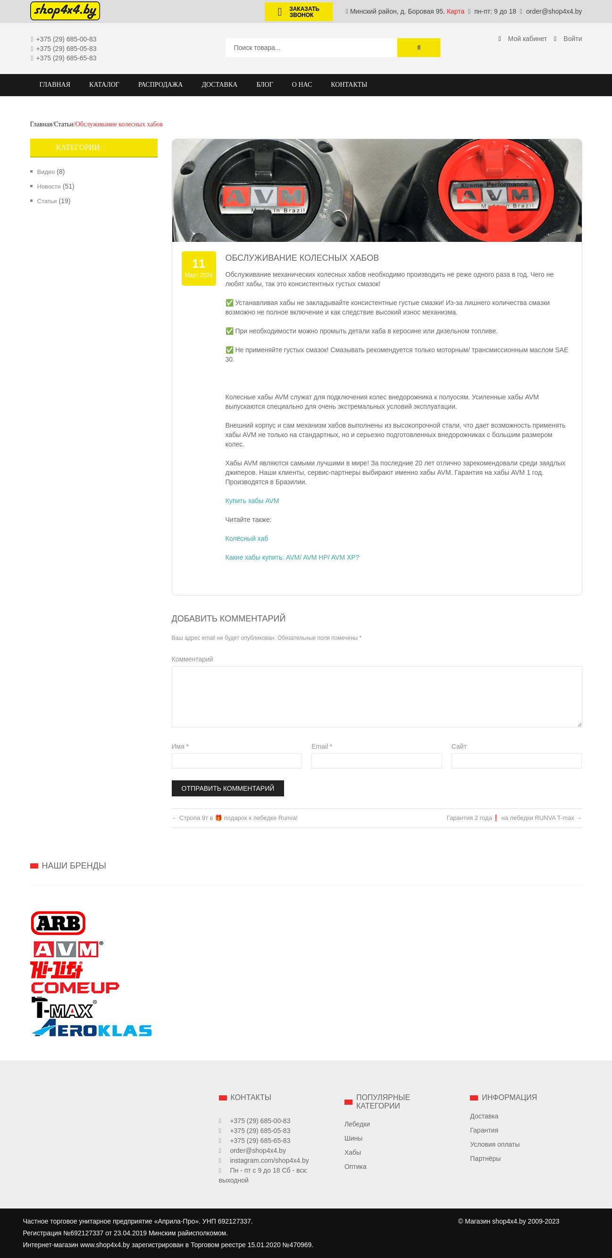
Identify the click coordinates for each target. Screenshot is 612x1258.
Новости (49, 186)
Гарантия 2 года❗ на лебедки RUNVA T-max (514, 817)
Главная (41, 124)
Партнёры (485, 1158)
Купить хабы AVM (252, 501)
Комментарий (192, 659)
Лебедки (357, 1124)
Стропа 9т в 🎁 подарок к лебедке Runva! (235, 817)
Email (321, 746)
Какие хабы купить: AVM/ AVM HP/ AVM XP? (293, 557)
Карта (455, 11)
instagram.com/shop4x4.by (269, 1160)
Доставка (484, 1116)
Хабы (352, 1152)
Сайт (459, 746)
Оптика (355, 1166)
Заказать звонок (294, 12)
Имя (180, 746)
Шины (353, 1138)
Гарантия (484, 1130)
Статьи (63, 124)
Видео (46, 171)
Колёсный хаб (247, 538)
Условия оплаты (495, 1144)
